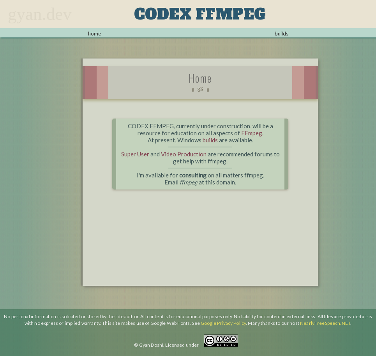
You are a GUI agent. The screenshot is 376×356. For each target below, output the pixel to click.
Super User (135, 154)
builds (281, 33)
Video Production (184, 154)
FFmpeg (251, 132)
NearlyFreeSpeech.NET (325, 323)
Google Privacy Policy (223, 323)
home (94, 33)
